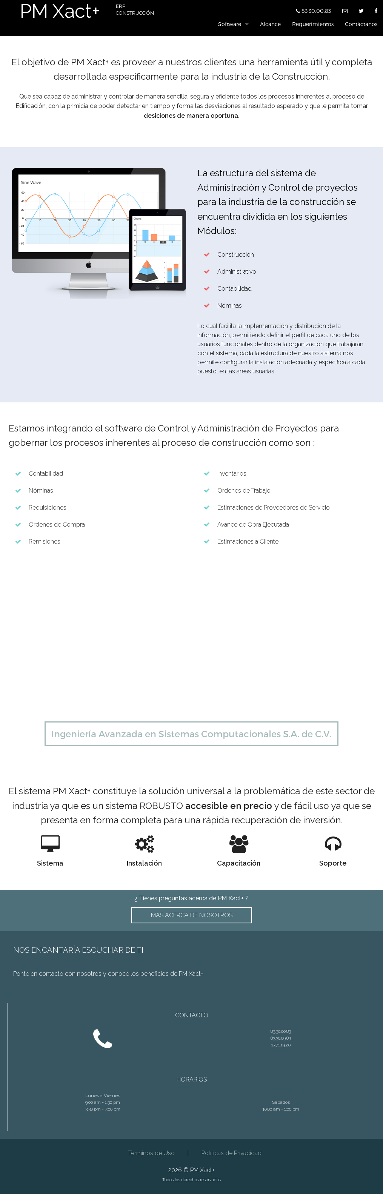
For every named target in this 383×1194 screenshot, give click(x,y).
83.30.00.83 (313, 10)
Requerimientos (313, 24)
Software (229, 24)
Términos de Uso (151, 1153)
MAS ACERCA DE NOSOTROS (191, 915)
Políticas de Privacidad (231, 1153)
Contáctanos (361, 24)
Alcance (270, 24)
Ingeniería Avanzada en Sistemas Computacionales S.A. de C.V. (191, 733)
